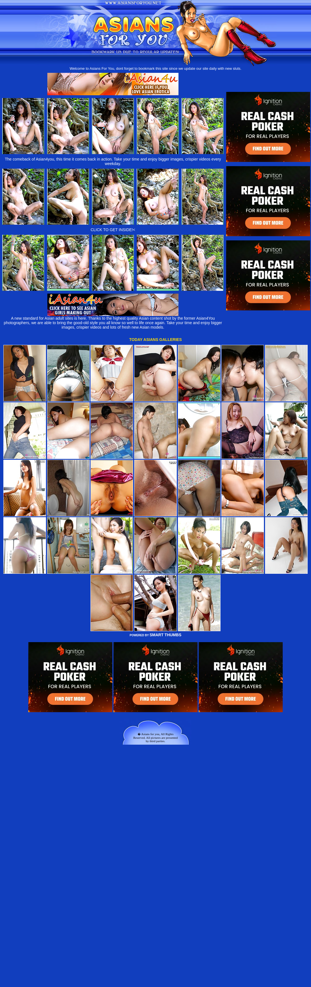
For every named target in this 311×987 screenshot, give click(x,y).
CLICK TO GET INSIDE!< (112, 229)
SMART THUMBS (166, 635)
